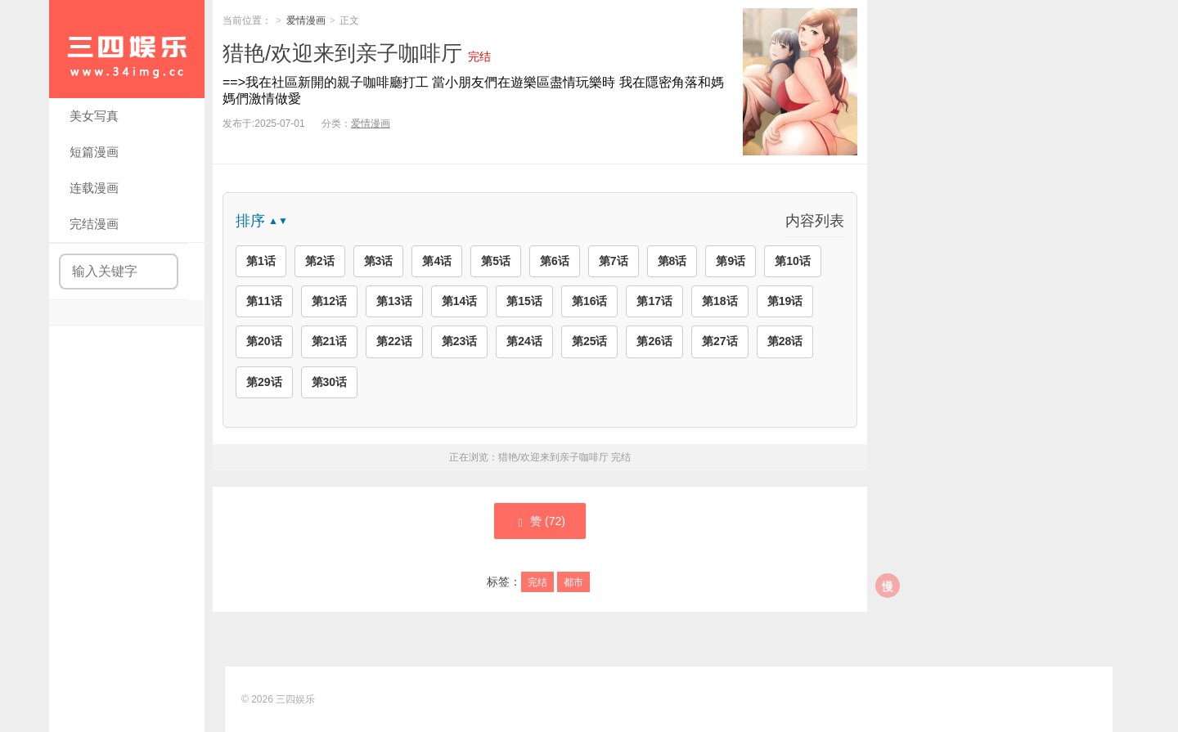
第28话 (785, 341)
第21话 (330, 341)
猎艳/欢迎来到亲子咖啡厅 (342, 53)
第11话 (264, 301)
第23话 (460, 341)
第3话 (378, 260)
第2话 (320, 260)
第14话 (460, 301)
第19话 (785, 301)
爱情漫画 (306, 20)
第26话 (654, 341)
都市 (573, 582)
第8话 (672, 260)
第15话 (524, 301)
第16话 (590, 301)
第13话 (394, 301)
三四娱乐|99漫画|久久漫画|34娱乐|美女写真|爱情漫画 (127, 49)
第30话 (330, 381)
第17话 (654, 301)
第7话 (613, 260)
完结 (537, 582)
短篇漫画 (94, 152)
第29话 (264, 381)
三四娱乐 (295, 699)
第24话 (524, 341)
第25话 (590, 341)
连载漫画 (94, 188)
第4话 (437, 260)
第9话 (730, 260)
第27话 (720, 341)
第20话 (264, 341)
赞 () (540, 521)
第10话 (793, 260)
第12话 (330, 301)
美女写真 (94, 116)
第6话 (554, 260)
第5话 (495, 260)
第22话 (394, 341)
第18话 (720, 301)
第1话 (261, 260)
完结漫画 (94, 224)
